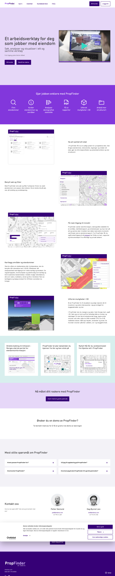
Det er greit (100, 561)
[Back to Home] (10, 3)
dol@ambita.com (93, 513)
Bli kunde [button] (94, 4)
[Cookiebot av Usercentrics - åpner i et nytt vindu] (11, 572)
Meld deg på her (57, 542)
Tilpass (100, 566)
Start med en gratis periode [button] (57, 399)
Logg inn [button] (105, 4)
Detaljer (25, 570)
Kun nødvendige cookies (100, 571)
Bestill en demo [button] (23, 62)
